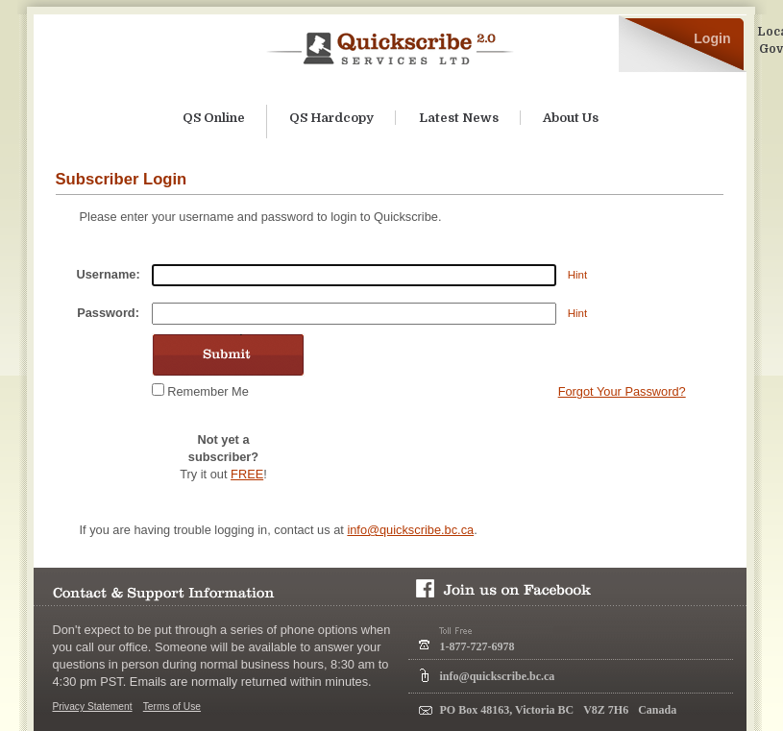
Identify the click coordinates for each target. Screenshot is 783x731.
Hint (577, 274)
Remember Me (208, 391)
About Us (571, 117)
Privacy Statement (93, 706)
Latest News (459, 117)
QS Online (214, 117)
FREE (247, 474)
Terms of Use (172, 706)
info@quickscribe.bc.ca (410, 530)
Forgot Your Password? (622, 391)
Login (712, 38)
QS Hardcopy (331, 117)
